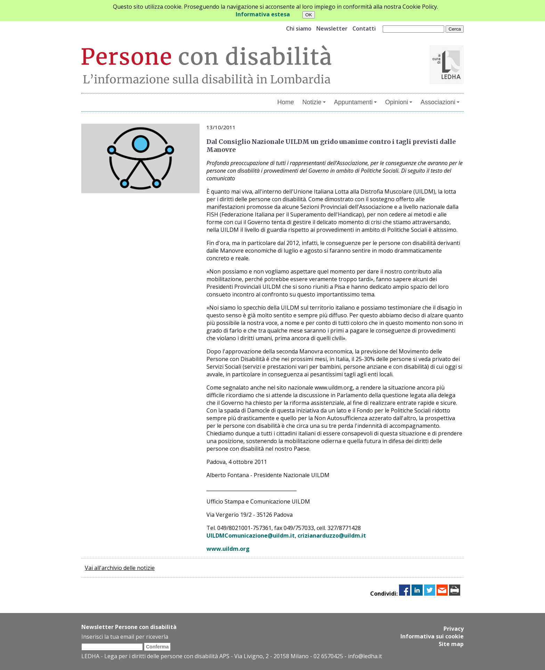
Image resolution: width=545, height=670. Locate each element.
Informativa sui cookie (432, 636)
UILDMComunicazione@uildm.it (250, 535)
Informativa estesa (263, 14)
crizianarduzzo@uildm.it (332, 535)
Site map (451, 644)
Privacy (454, 628)
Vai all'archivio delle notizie (120, 568)
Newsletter (332, 28)
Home (285, 102)
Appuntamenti (355, 102)
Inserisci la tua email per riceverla (124, 636)
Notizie (314, 102)
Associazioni (440, 102)
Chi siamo (298, 28)
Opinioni (398, 102)
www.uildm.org (228, 549)
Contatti (364, 28)
